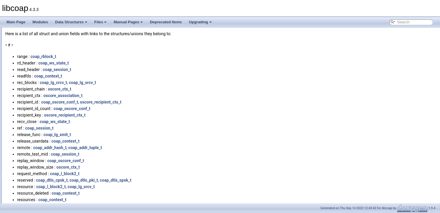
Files (100, 22)
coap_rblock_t (117, 56)
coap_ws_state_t (127, 63)
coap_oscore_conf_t (133, 102)
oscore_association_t (136, 95)
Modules (40, 22)
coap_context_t (122, 76)
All (21, 31)
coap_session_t (130, 69)
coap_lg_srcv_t (156, 82)
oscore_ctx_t (133, 89)
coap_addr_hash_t (123, 147)
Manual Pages (128, 22)
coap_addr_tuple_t (159, 147)
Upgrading (200, 22)
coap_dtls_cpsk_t (125, 180)
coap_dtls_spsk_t (189, 180)
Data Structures (71, 22)
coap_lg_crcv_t (127, 82)
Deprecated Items (166, 22)
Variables (26, 174)
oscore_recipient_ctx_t (174, 102)
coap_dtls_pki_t (157, 180)
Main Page (15, 22)
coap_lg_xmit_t (131, 134)
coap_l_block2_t (138, 173)
